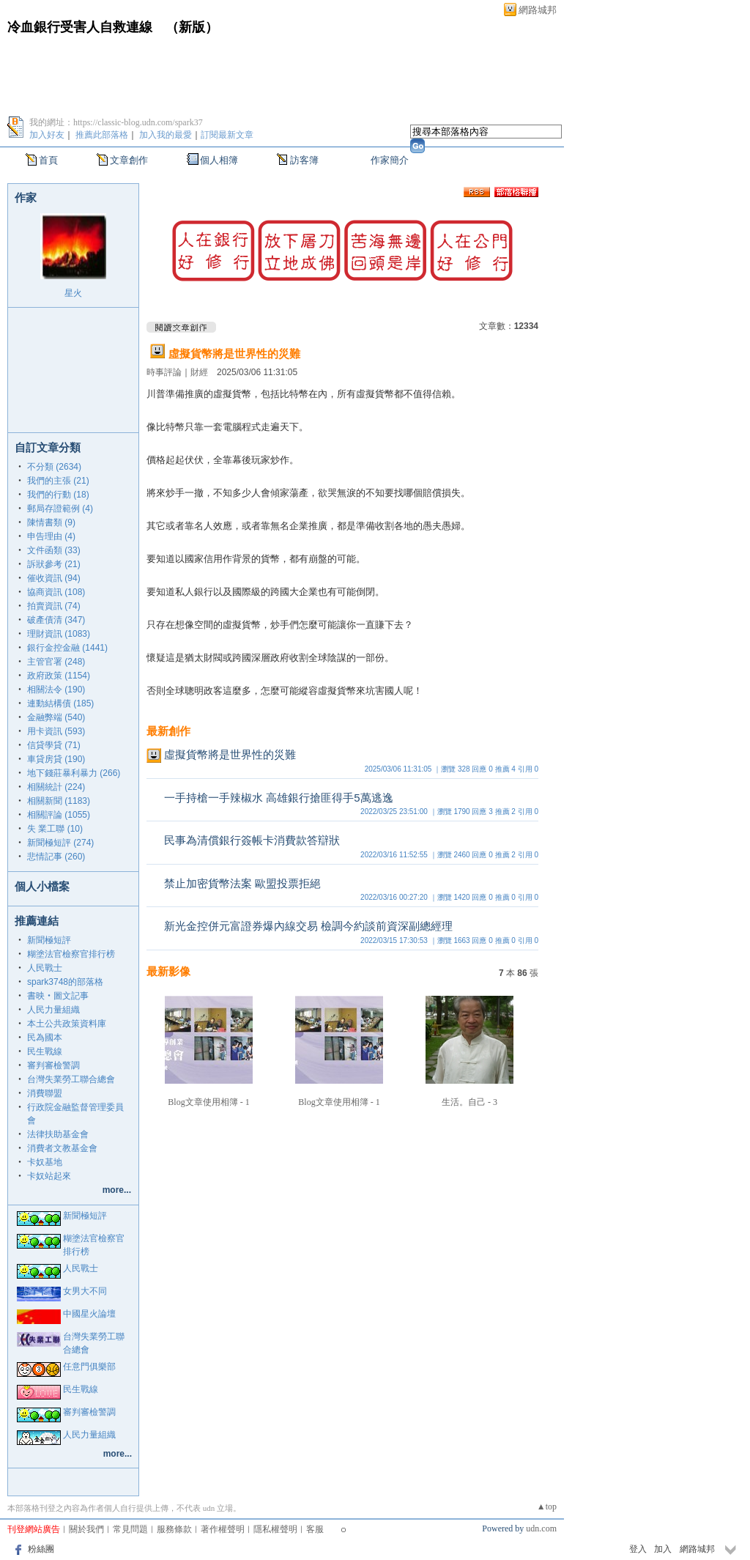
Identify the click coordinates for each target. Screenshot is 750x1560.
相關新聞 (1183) (58, 801)
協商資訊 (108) (56, 592)
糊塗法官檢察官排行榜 (71, 954)
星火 (73, 293)
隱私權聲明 (275, 1529)
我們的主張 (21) (58, 481)
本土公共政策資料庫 (66, 1024)
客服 (315, 1529)
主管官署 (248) (56, 662)
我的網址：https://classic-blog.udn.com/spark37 (116, 122)
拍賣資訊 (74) (54, 606)
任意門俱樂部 (89, 1366)
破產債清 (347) (56, 620)
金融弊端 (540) (56, 717)
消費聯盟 (44, 1093)
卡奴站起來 (49, 1176)
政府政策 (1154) (58, 675)
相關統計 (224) (56, 787)
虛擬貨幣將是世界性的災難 (234, 353)
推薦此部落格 (101, 135)
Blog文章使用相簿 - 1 (208, 1102)
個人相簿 (219, 160)
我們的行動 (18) (58, 494)
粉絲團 (41, 1549)
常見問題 (130, 1529)
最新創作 (168, 731)
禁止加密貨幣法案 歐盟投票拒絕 (242, 883)
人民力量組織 (53, 1010)
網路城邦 (538, 9)
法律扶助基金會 (58, 1134)
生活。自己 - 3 (469, 1102)
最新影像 (168, 971)
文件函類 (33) (54, 550)
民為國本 (44, 1037)
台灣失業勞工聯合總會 (71, 1079)
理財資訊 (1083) (58, 634)
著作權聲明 (223, 1529)
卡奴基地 (44, 1162)
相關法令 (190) (56, 689)
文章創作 (129, 160)
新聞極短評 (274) (60, 843)
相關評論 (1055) (58, 815)
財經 (199, 372)
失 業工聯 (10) (55, 829)
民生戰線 (44, 1051)
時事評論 (164, 372)
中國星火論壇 (89, 1314)
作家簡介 (390, 160)
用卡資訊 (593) (56, 731)
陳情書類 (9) (51, 522)
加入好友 (46, 135)
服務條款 (174, 1529)
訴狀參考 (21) (54, 564)
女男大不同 (85, 1291)
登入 (638, 1549)
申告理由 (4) (51, 536)
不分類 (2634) (54, 467)
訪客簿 (304, 160)
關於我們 (86, 1529)
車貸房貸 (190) (56, 759)
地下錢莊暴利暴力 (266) (73, 773)
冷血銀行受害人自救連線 (79, 27)
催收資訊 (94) (54, 578)
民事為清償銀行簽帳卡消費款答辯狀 (252, 840)
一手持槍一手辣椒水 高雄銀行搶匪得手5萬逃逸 (278, 797)
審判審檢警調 (53, 1065)
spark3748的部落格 (65, 982)
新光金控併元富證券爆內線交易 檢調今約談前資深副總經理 (308, 926)
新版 (192, 27)
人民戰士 (44, 968)
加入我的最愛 (165, 135)
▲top (547, 1506)
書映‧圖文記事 (58, 996)
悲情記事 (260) (56, 856)
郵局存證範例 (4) (60, 508)
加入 (663, 1549)
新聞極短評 (49, 940)
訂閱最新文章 (227, 135)
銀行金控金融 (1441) (67, 648)
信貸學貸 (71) (54, 745)
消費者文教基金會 (62, 1148)
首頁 (48, 160)
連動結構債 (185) (60, 703)
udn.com (541, 1528)
